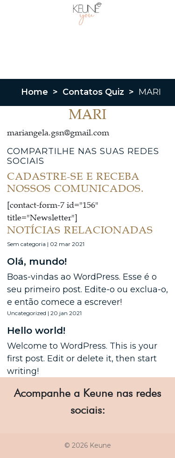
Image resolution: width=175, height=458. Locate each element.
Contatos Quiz (93, 92)
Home (34, 92)
